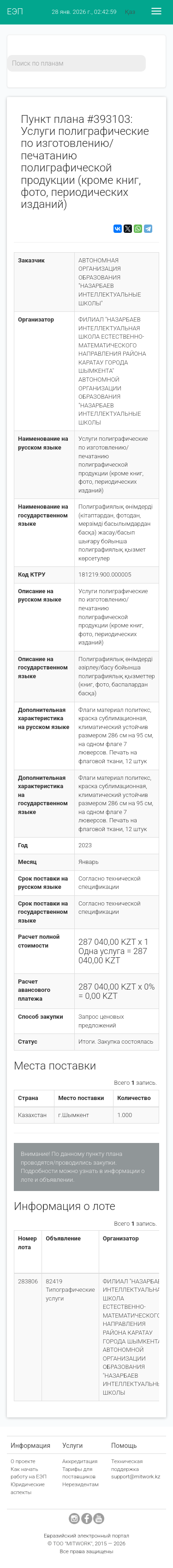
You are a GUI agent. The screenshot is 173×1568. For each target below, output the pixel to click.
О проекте (23, 1461)
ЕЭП (15, 11)
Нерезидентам (80, 1484)
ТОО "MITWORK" (73, 1543)
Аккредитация (80, 1461)
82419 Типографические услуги (70, 1290)
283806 (28, 1281)
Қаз (130, 11)
